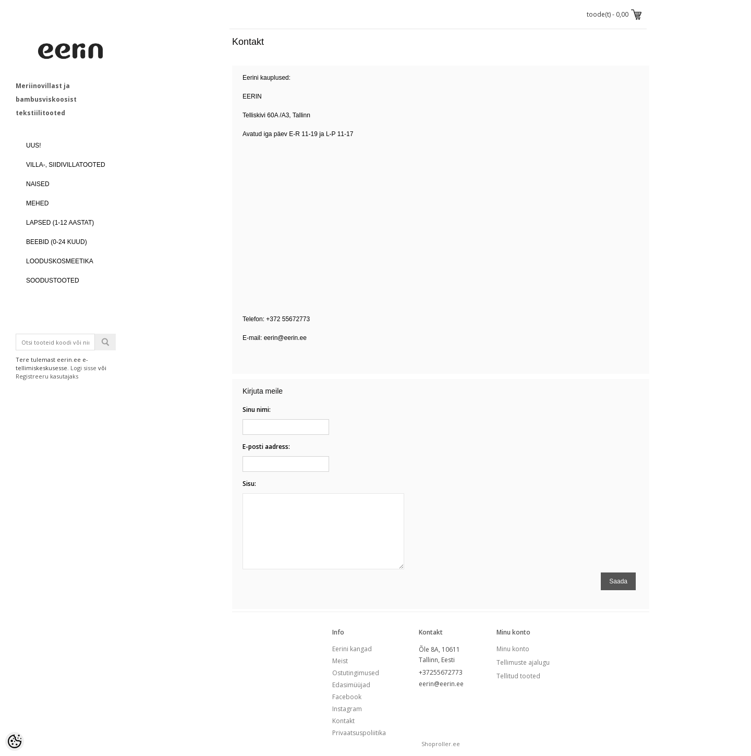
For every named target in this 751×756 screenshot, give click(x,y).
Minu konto (512, 648)
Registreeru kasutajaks (47, 376)
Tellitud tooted (518, 676)
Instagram (347, 708)
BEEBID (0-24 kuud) (56, 242)
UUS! (33, 145)
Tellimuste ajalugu (523, 662)
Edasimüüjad (351, 684)
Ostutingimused (355, 672)
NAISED (38, 184)
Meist (340, 660)
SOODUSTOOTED (52, 280)
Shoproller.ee (440, 744)
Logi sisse (83, 368)
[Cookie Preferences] (14, 741)
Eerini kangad (352, 648)
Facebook (346, 696)
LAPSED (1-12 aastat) (60, 222)
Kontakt (343, 720)
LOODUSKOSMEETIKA (59, 261)
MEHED (37, 203)
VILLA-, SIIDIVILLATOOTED (65, 164)
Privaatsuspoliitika (359, 732)
